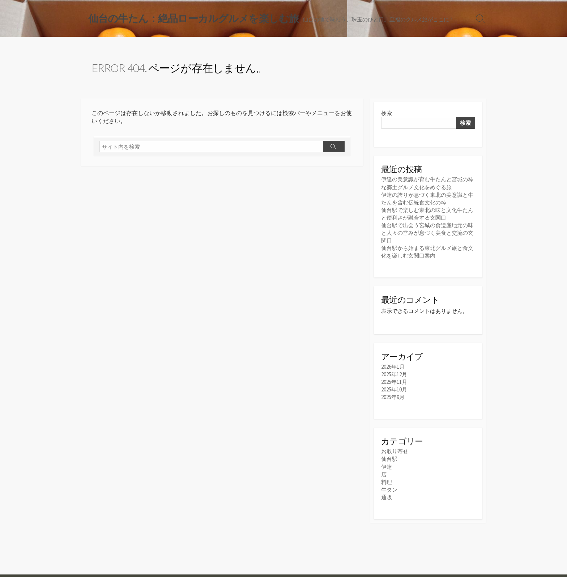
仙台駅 (389, 458)
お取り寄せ (394, 451)
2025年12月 (394, 374)
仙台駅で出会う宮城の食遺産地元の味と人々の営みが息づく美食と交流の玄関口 (427, 233)
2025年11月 (394, 381)
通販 (386, 497)
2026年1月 (393, 366)
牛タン (389, 489)
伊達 (386, 466)
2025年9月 (393, 397)
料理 (386, 482)
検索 (386, 113)
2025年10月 (394, 389)
